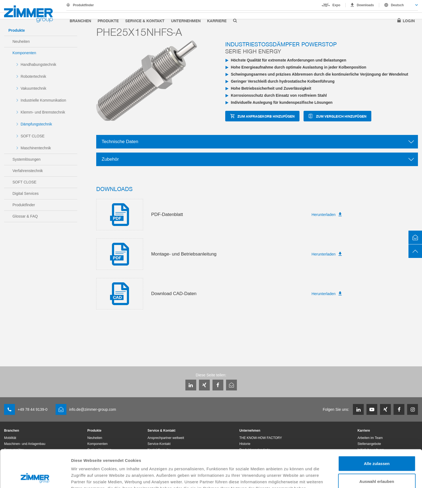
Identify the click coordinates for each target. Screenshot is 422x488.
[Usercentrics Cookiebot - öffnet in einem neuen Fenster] (35, 477)
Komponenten (24, 53)
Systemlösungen (26, 159)
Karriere (217, 20)
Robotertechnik (33, 76)
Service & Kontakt (145, 20)
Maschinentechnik (36, 148)
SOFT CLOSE (32, 136)
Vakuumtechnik (33, 88)
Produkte (108, 20)
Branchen (80, 20)
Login (409, 20)
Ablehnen (377, 463)
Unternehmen (186, 20)
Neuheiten (21, 41)
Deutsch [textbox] (397, 5)
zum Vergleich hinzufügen (341, 116)
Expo (336, 5)
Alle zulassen (376, 428)
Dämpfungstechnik (36, 124)
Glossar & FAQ (25, 216)
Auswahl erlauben (376, 446)
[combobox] (398, 5)
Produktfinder (83, 5)
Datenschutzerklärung (94, 459)
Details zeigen (288, 477)
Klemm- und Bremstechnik (43, 112)
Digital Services (25, 193)
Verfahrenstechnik (27, 171)
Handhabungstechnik (38, 64)
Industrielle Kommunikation (43, 100)
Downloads (365, 5)
